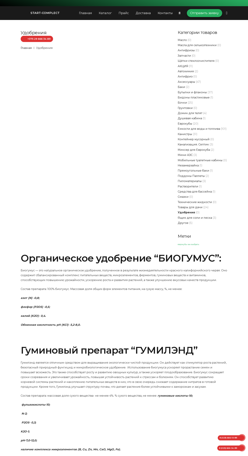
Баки (181, 87)
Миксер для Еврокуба (194, 149)
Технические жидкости (195, 202)
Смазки (183, 196)
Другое (183, 223)
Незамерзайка (188, 165)
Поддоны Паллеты (191, 176)
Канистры (185, 134)
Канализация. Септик (193, 144)
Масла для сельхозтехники (197, 45)
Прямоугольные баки (193, 170)
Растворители (188, 186)
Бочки (182, 102)
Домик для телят (190, 113)
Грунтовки (185, 108)
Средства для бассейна (195, 191)
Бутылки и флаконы (192, 92)
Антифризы (186, 50)
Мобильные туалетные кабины (200, 160)
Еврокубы (185, 123)
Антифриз (185, 76)
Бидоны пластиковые (194, 97)
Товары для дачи (190, 207)
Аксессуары (186, 81)
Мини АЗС (185, 155)
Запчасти (184, 55)
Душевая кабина (190, 118)
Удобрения (186, 212)
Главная (26, 48)
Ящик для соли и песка (195, 217)
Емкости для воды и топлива (199, 128)
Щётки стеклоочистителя (196, 60)
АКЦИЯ (183, 66)
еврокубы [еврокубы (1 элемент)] (182, 244)
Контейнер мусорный (194, 139)
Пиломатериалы (190, 181)
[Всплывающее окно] (226, 13)
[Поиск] (179, 13)
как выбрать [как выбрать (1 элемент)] (193, 244)
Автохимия (186, 71)
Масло (182, 40)
